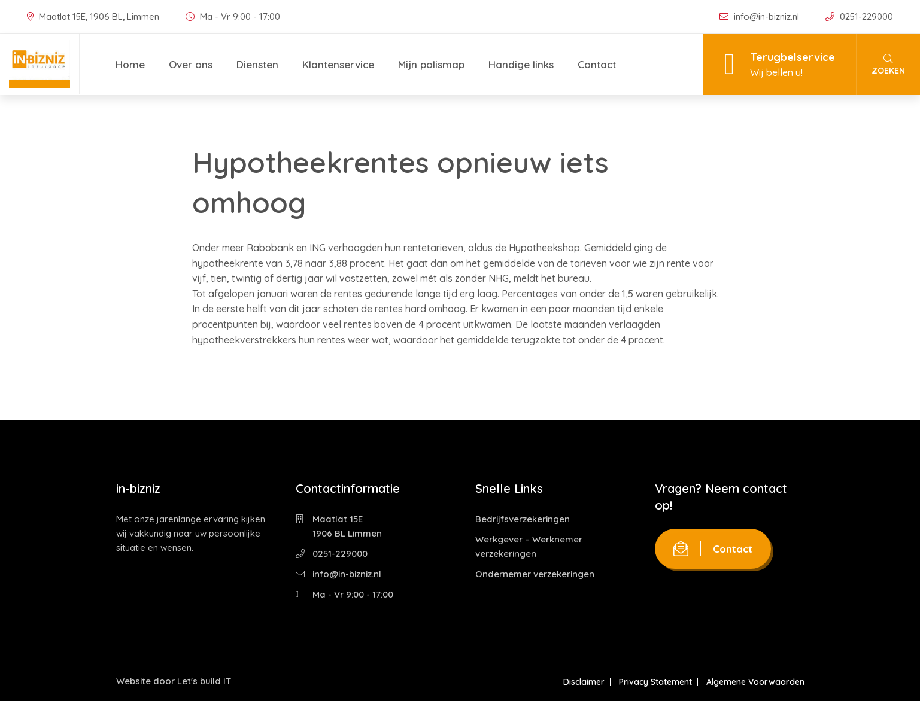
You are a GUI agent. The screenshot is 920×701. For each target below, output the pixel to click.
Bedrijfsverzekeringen (522, 519)
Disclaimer (584, 681)
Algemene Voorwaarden (755, 681)
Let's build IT (204, 681)
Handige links (521, 64)
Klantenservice (338, 64)
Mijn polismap (431, 64)
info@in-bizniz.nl (760, 16)
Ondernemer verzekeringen (534, 574)
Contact (597, 64)
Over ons (190, 64)
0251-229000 (859, 16)
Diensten (257, 64)
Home (130, 64)
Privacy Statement (655, 681)
